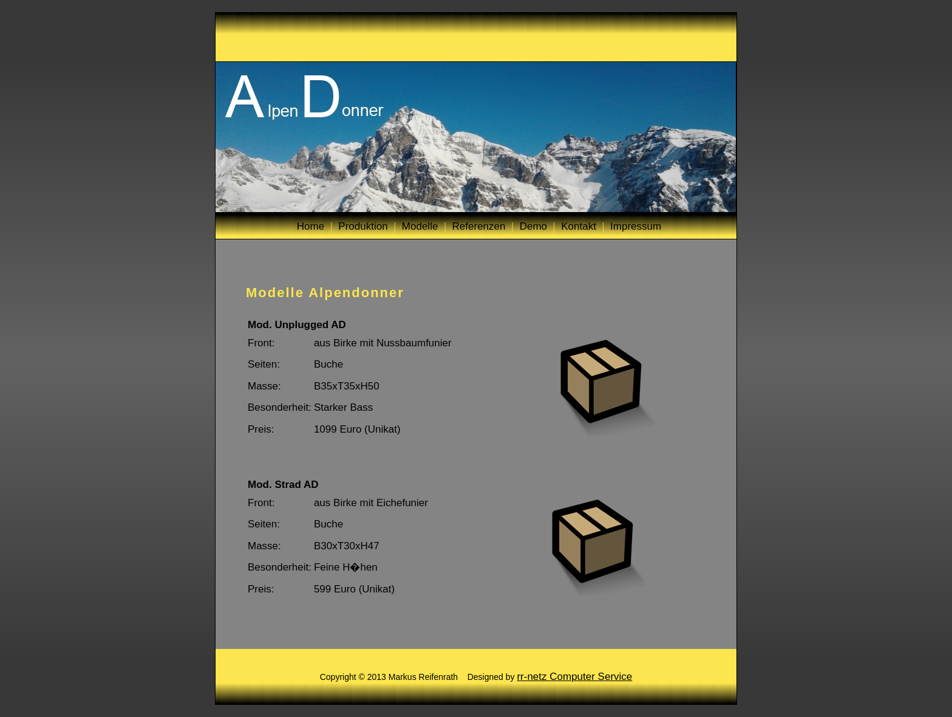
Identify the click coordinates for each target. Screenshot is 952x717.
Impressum (635, 226)
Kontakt (578, 226)
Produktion (362, 226)
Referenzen (479, 226)
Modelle (420, 226)
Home (310, 226)
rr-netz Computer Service (574, 676)
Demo (533, 226)
